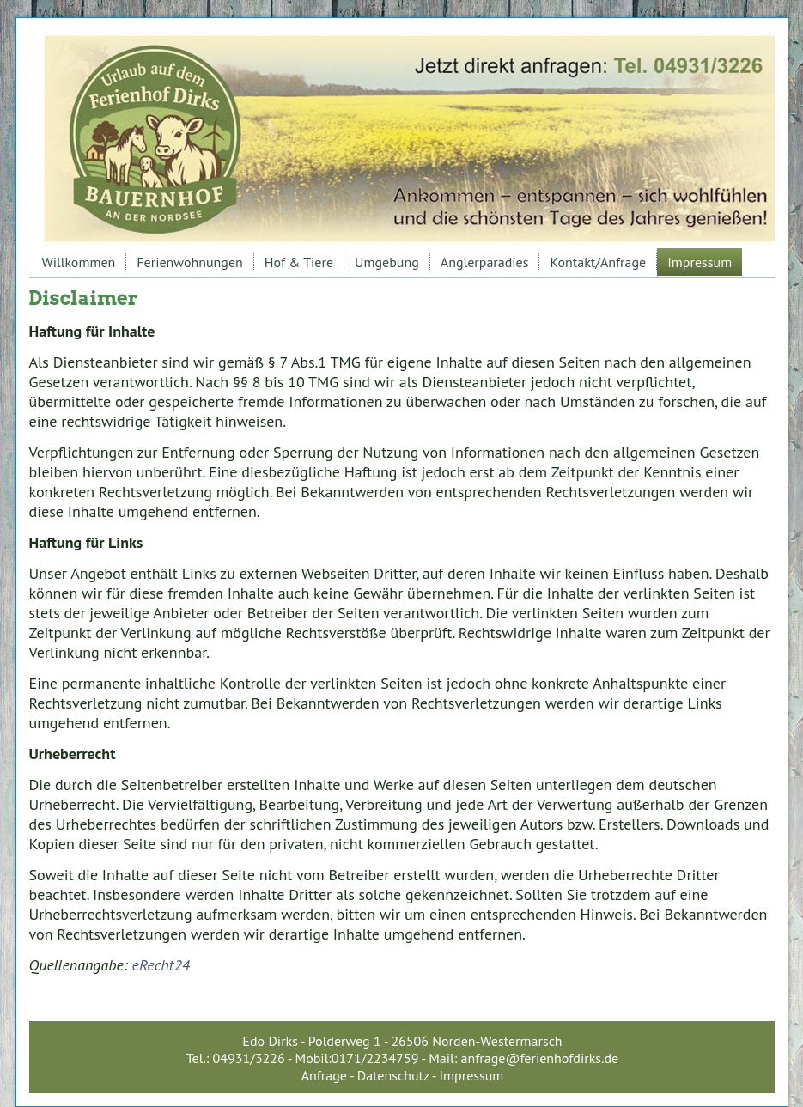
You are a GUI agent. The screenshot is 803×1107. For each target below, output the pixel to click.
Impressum (699, 262)
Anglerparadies (485, 262)
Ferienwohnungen (190, 262)
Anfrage (324, 1075)
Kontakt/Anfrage (598, 262)
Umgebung (387, 262)
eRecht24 (161, 965)
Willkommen (79, 262)
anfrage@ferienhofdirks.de (540, 1058)
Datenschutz (393, 1075)
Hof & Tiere (299, 262)
